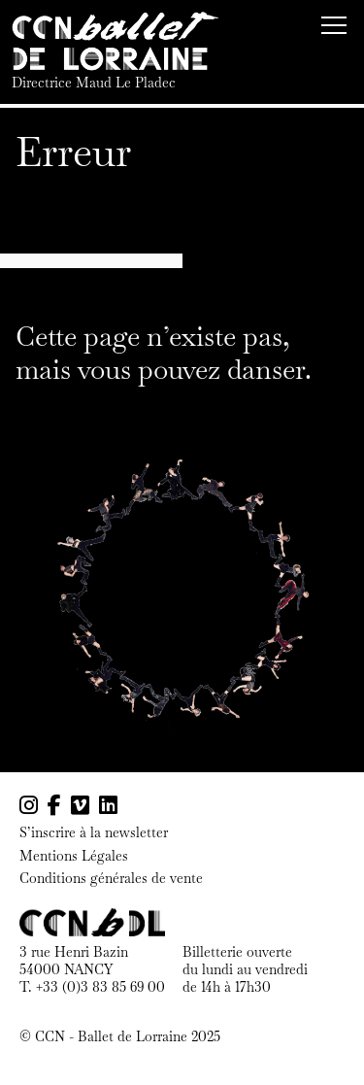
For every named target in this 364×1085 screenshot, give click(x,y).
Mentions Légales (73, 856)
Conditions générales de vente (111, 878)
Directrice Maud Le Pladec (94, 82)
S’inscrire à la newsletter (93, 833)
